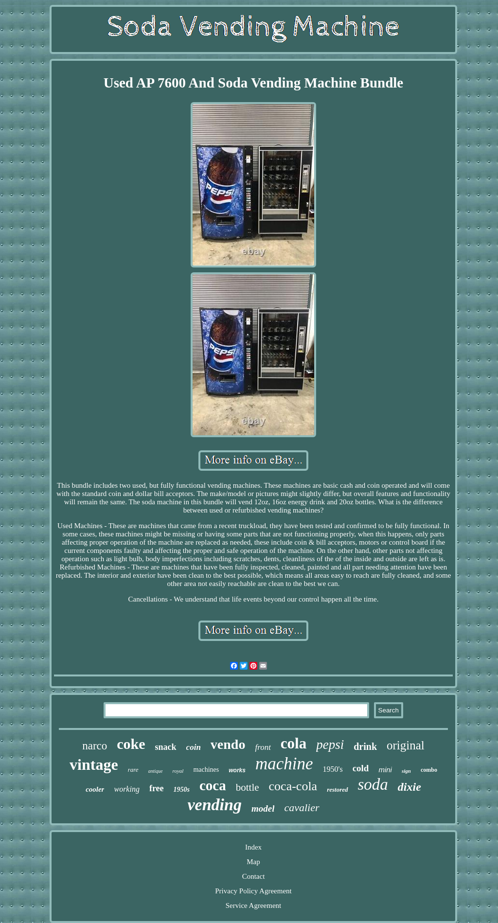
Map (253, 862)
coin (193, 747)
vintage (94, 764)
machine (284, 763)
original (406, 745)
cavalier (301, 807)
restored (337, 789)
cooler (95, 789)
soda (373, 784)
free (156, 788)
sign (406, 771)
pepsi (330, 744)
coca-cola (293, 786)
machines (206, 769)
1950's (333, 769)
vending (214, 805)
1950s (182, 789)
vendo (228, 744)
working (126, 789)
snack (166, 747)
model (263, 808)
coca (212, 785)
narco (94, 746)
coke (131, 744)
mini (385, 769)
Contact (253, 876)
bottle (247, 787)
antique (155, 771)
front (262, 747)
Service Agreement (254, 905)
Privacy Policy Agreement (253, 891)
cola (293, 743)
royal (178, 771)
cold (361, 768)
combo (429, 769)
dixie (409, 787)
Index (253, 847)
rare (133, 769)
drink (365, 746)
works (237, 770)
